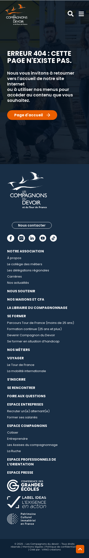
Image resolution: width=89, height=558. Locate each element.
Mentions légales (33, 546)
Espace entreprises (25, 404)
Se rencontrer (21, 387)
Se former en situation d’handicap (33, 341)
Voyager (15, 358)
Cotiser (12, 432)
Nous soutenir (21, 291)
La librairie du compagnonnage (37, 307)
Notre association (25, 251)
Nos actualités (18, 282)
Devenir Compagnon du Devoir (31, 335)
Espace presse (20, 472)
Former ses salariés (22, 417)
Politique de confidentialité (61, 546)
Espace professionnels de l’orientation (31, 462)
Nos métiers (18, 349)
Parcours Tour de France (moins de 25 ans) (40, 323)
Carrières (14, 276)
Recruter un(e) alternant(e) (28, 411)
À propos (14, 258)
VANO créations (51, 549)
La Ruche (14, 451)
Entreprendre (17, 438)
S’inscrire (16, 379)
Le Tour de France (20, 365)
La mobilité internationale (26, 371)
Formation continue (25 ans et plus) (34, 329)
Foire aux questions (26, 396)
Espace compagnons (27, 425)
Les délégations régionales (28, 270)
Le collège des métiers (24, 264)
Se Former (16, 316)
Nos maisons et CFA (25, 299)
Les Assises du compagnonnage (32, 445)
